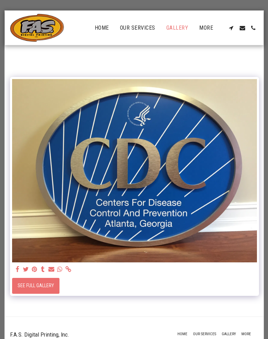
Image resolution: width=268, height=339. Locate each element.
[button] (231, 28)
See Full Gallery (36, 285)
